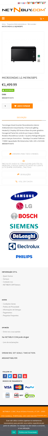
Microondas (32, 24)
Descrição (21, 117)
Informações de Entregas (12, 310)
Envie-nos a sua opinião (11, 332)
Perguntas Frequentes (11, 315)
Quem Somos (8, 276)
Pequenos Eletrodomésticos (16, 24)
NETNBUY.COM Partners (11, 285)
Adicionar (23, 106)
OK (14, 432)
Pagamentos (7, 313)
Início (4, 24)
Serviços (6, 279)
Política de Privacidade (11, 307)
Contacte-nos (8, 282)
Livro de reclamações (10, 342)
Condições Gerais (9, 304)
